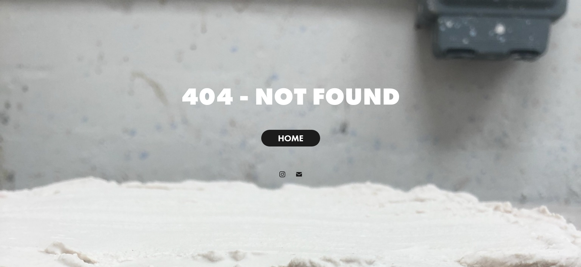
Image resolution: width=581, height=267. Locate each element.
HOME (290, 138)
